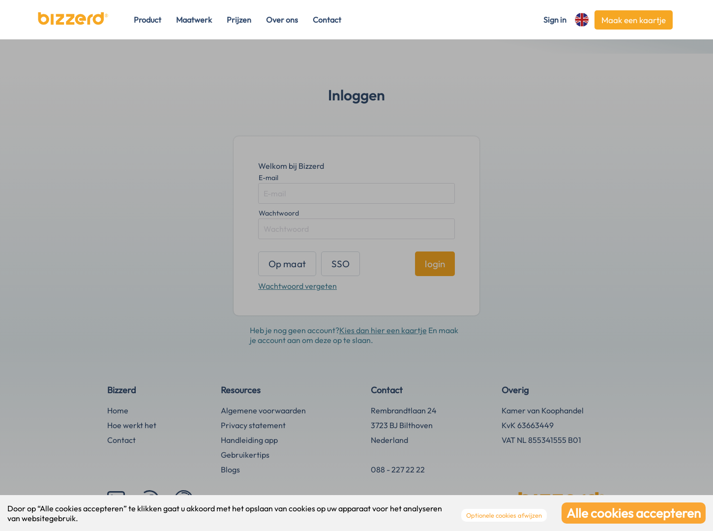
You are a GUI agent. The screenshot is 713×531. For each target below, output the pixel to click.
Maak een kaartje (633, 20)
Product (147, 20)
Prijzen (239, 20)
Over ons (282, 20)
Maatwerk (194, 20)
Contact (327, 20)
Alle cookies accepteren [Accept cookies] (633, 513)
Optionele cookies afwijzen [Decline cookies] (504, 515)
